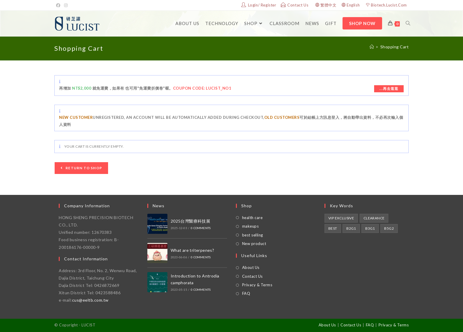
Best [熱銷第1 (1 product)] (332, 228)
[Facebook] (59, 5)
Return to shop (83, 168)
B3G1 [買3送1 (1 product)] (370, 228)
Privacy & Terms (257, 284)
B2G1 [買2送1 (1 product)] (351, 228)
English (353, 5)
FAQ (246, 293)
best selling (252, 235)
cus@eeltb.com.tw (90, 300)
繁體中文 (328, 5)
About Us (251, 267)
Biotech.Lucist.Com (389, 5)
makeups (250, 226)
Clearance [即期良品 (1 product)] (374, 218)
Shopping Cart (394, 46)
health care (252, 217)
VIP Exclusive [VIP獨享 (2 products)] (341, 218)
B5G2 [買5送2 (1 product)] (389, 228)
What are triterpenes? (192, 250)
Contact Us (252, 276)
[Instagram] (66, 5)
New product (254, 243)
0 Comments (201, 228)
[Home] (372, 46)
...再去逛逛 (388, 88)
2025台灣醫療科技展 (190, 220)
